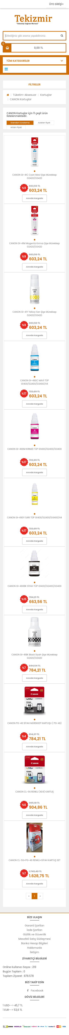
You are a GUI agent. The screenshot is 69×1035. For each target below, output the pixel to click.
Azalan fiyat (44, 122)
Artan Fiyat (16, 127)
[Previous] (29, 896)
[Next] (40, 896)
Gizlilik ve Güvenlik (34, 934)
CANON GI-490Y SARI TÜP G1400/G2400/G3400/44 (34, 517)
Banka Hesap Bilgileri (34, 943)
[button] (34, 84)
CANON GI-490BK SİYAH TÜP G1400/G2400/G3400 (34, 586)
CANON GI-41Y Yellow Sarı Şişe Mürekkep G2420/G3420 (34, 313)
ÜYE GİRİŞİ (56, 4)
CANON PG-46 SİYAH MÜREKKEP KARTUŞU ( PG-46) (34, 723)
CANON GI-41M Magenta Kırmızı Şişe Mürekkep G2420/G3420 (34, 245)
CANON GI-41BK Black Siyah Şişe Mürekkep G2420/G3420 (34, 656)
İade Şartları (34, 930)
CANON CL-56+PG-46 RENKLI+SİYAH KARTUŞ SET (35, 860)
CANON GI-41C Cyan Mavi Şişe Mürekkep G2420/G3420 (34, 176)
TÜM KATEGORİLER (18, 61)
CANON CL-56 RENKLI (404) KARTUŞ (34, 791)
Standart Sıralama (20, 122)
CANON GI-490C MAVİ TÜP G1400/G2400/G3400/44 (34, 382)
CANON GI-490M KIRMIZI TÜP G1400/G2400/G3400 (34, 449)
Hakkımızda (34, 948)
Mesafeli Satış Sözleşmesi (34, 939)
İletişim (34, 952)
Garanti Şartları (34, 925)
